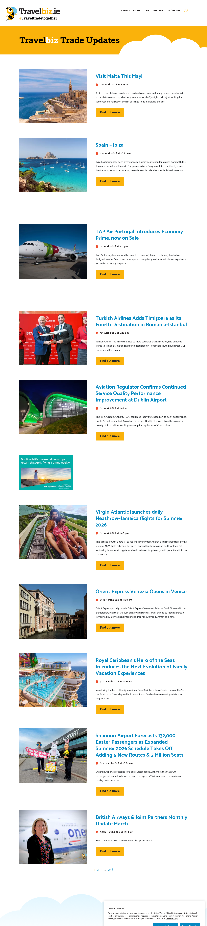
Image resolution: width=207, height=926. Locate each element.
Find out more (110, 112)
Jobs (146, 10)
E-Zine (136, 10)
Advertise (174, 10)
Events (125, 10)
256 (110, 870)
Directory (159, 10)
